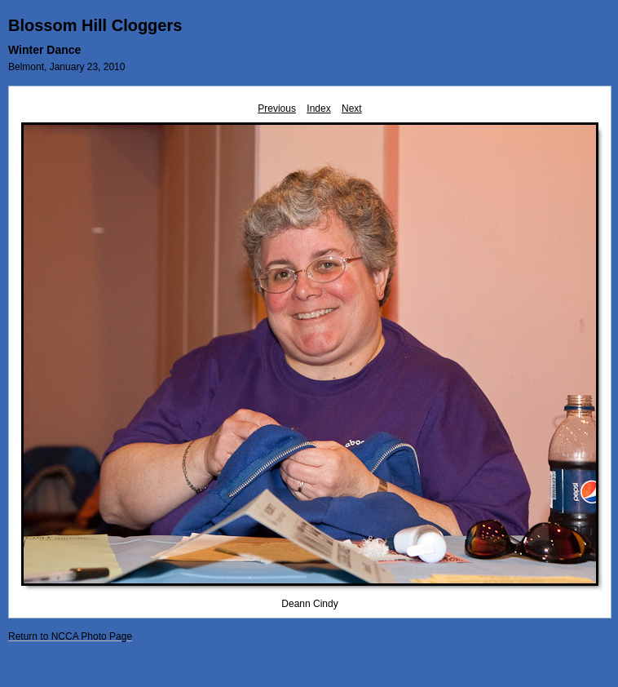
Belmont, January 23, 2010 (66, 67)
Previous (277, 108)
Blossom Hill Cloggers (95, 25)
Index (318, 108)
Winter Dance (44, 49)
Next (352, 108)
